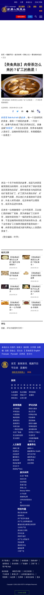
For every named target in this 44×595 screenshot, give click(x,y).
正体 (36, 2)
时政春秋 (32, 417)
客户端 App (6, 566)
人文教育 (17, 444)
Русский (14, 354)
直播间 (23, 367)
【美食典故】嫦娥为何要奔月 (14, 288)
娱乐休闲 (18, 55)
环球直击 (16, 411)
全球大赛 (23, 398)
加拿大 (19, 347)
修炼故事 (21, 548)
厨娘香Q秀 (24, 497)
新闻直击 (16, 420)
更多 (38, 577)
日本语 (22, 354)
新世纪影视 (30, 577)
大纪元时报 (27, 571)
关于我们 (15, 560)
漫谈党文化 (22, 545)
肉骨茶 (4, 117)
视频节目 (9, 55)
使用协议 (5, 564)
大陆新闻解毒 (33, 438)
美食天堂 (23, 485)
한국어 (29, 354)
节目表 (14, 367)
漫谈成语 (16, 460)
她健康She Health (33, 451)
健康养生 (31, 444)
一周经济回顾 (18, 429)
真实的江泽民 (22, 530)
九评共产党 (22, 527)
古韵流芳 (16, 454)
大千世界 (23, 494)
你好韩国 (23, 482)
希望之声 (15, 574)
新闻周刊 (16, 423)
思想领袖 (32, 420)
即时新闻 (32, 392)
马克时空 (32, 435)
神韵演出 (14, 398)
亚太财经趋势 (18, 435)
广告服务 (24, 564)
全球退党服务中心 (27, 574)
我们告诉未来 (22, 512)
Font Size (32, 111)
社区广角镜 (17, 432)
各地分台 (29, 2)
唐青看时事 (33, 429)
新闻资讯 (22, 363)
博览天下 (23, 395)
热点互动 (32, 411)
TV (30, 17)
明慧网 (4, 577)
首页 (2, 55)
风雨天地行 (22, 536)
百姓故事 (21, 542)
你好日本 (23, 479)
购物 (29, 372)
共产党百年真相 (23, 518)
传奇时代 (21, 515)
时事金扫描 (33, 414)
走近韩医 (30, 463)
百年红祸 (21, 533)
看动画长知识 (37, 55)
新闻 (13, 380)
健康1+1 (30, 448)
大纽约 (12, 347)
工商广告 (21, 551)
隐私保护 (34, 560)
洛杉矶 (26, 347)
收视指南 (25, 560)
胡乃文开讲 (31, 454)
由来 (23, 117)
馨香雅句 (16, 457)
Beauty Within (25, 491)
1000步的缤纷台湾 (26, 501)
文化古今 (16, 466)
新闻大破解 (33, 423)
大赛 (21, 2)
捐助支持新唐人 (18, 372)
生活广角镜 (24, 476)
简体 (40, 2)
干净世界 (5, 574)
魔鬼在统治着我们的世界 (27, 524)
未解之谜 (16, 448)
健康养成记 (31, 457)
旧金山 (12, 351)
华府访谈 (16, 426)
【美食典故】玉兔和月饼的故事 (36, 275)
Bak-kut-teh (13, 117)
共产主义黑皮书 (23, 539)
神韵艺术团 (16, 571)
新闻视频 (17, 405)
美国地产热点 (18, 469)
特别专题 (22, 509)
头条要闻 (14, 392)
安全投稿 (15, 564)
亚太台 (20, 351)
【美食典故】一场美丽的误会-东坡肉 (36, 304)
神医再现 (30, 460)
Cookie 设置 (22, 592)
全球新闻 (16, 408)
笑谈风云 (16, 451)
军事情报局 (33, 426)
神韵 (15, 2)
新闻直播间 (21, 17)
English (37, 351)
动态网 (12, 577)
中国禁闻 (16, 414)
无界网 (20, 577)
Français (5, 354)
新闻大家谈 (33, 408)
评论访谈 (33, 405)
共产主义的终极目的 (25, 521)
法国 (7, 351)
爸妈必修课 (17, 463)
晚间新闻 (16, 417)
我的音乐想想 (25, 505)
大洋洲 (33, 347)
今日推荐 (14, 395)
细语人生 (32, 441)
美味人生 (26, 55)
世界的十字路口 (34, 432)
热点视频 (23, 392)
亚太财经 (16, 438)
